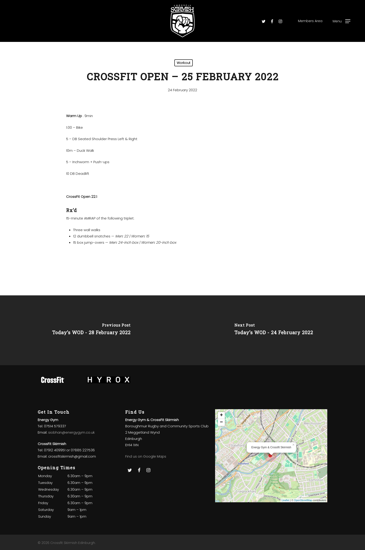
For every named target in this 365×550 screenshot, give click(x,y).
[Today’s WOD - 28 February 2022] (91, 330)
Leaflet (285, 500)
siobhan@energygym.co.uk (71, 432)
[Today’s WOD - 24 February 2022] (273, 330)
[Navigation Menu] (341, 21)
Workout (183, 63)
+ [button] (221, 415)
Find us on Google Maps (145, 456)
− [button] (221, 422)
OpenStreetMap (303, 500)
